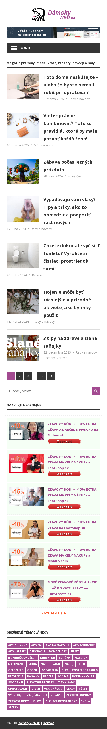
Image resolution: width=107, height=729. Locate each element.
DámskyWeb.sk (29, 723)
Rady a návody (79, 99)
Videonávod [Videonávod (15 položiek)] (53, 689)
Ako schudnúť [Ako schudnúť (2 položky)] (84, 645)
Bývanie (37, 275)
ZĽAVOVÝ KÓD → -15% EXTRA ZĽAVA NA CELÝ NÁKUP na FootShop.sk (72, 462)
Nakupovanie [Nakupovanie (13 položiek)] (51, 664)
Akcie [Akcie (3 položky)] (12, 645)
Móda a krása (43, 145)
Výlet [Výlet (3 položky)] (83, 689)
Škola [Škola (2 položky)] (85, 701)
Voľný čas (74, 176)
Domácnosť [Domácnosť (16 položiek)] (58, 651)
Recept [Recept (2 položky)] (48, 676)
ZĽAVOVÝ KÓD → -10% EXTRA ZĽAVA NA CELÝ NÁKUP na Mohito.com (72, 555)
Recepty (49, 358)
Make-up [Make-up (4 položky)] (81, 658)
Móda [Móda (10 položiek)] (32, 664)
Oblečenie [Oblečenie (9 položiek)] (15, 670)
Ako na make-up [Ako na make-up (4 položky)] (57, 645)
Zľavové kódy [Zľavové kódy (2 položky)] (18, 701)
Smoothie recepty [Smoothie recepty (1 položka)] (40, 682)
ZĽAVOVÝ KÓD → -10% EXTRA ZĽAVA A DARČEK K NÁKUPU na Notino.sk (73, 429)
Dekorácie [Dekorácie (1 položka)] (37, 651)
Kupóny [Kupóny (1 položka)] (65, 658)
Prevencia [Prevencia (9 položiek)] (15, 676)
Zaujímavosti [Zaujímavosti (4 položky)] (37, 695)
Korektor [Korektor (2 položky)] (47, 658)
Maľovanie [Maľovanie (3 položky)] (16, 664)
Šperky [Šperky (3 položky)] (13, 707)
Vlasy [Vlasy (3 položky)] (70, 689)
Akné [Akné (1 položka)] (23, 645)
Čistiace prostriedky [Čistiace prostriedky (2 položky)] (61, 701)
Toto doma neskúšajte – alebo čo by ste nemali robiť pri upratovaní (70, 84)
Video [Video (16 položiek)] (36, 689)
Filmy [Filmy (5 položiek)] (75, 651)
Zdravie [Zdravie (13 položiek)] (56, 695)
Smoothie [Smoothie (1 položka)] (15, 682)
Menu (25, 48)
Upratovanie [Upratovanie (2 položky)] (18, 689)
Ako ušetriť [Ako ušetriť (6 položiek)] (17, 651)
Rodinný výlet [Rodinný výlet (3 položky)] (83, 676)
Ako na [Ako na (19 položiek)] (36, 645)
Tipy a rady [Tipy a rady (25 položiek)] (66, 682)
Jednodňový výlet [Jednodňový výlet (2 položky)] (22, 658)
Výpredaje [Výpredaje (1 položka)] (15, 695)
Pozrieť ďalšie (53, 613)
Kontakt (48, 723)
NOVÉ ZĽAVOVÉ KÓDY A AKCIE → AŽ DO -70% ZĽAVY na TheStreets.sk (72, 588)
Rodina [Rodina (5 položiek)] (62, 676)
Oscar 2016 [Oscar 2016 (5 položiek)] (50, 670)
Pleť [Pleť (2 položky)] (65, 670)
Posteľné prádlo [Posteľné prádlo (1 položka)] (85, 670)
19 (41, 376)
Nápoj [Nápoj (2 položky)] (69, 664)
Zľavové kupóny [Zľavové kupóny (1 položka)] (78, 695)
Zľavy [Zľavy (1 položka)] (37, 701)
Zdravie (62, 358)
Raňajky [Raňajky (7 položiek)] (33, 676)
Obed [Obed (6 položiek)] (81, 664)
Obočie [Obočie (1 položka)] (32, 670)
